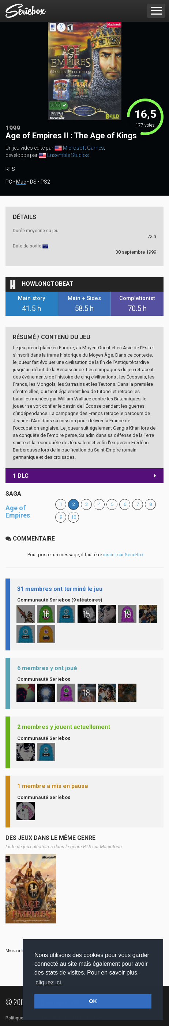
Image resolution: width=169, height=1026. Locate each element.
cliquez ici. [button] (49, 982)
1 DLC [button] (84, 476)
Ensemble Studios (68, 155)
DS (33, 182)
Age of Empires (17, 511)
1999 (12, 128)
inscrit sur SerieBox (123, 554)
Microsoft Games (83, 148)
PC (8, 182)
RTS (10, 169)
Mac (21, 182)
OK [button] (93, 1001)
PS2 (45, 182)
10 (73, 517)
